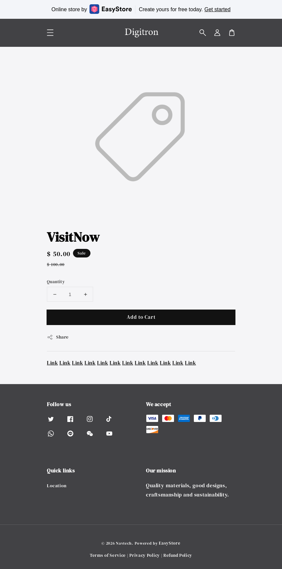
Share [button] (58, 337)
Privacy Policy (144, 555)
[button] (202, 32)
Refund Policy (177, 555)
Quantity (56, 281)
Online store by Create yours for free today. (141, 9)
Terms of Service (108, 555)
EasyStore (169, 543)
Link (52, 362)
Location (57, 486)
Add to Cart (141, 317)
